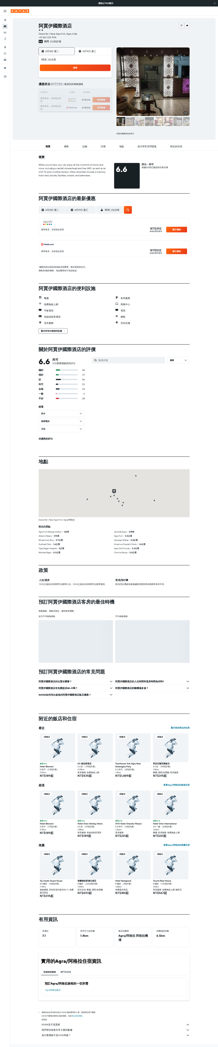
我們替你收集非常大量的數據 (116, 1030)
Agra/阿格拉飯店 (53, 990)
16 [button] (61, 100)
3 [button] (68, 85)
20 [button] (89, 100)
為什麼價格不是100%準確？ (116, 1035)
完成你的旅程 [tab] (49, 972)
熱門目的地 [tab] (66, 972)
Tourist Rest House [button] (162, 880)
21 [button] (97, 100)
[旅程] (5, 68)
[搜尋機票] (5, 20)
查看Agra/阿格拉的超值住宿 (176, 785)
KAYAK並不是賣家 (116, 1024)
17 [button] (68, 100)
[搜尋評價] (131, 360)
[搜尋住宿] (5, 26)
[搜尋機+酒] (5, 39)
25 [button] (75, 107)
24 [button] (68, 107)
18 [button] (76, 100)
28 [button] (97, 107)
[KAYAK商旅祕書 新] (5, 60)
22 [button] (104, 100)
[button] (214, 3)
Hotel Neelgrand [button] (123, 880)
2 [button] (61, 85)
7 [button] (97, 85)
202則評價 (55, 41)
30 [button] (61, 114)
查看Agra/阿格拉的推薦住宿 (176, 845)
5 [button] (82, 85)
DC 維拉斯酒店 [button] (84, 763)
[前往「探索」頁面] (5, 47)
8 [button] (104, 85)
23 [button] (61, 107)
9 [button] (61, 92)
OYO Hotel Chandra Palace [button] (128, 823)
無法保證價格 (77, 1016)
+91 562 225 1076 (47, 37)
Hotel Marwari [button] (47, 766)
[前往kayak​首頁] (20, 11)
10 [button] (68, 92)
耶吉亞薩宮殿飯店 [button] (161, 763)
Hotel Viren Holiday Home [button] (90, 823)
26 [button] (82, 107)
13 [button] (90, 92)
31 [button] (68, 114)
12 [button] (83, 92)
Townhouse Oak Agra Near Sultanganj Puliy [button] (128, 765)
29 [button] (104, 107)
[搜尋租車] (5, 33)
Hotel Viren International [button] (165, 823)
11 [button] (76, 92)
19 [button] (83, 100)
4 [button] (75, 85)
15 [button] (104, 92)
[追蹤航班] (5, 53)
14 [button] (97, 92)
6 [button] (90, 85)
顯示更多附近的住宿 (180, 727)
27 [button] (90, 107)
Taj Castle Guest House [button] (51, 880)
